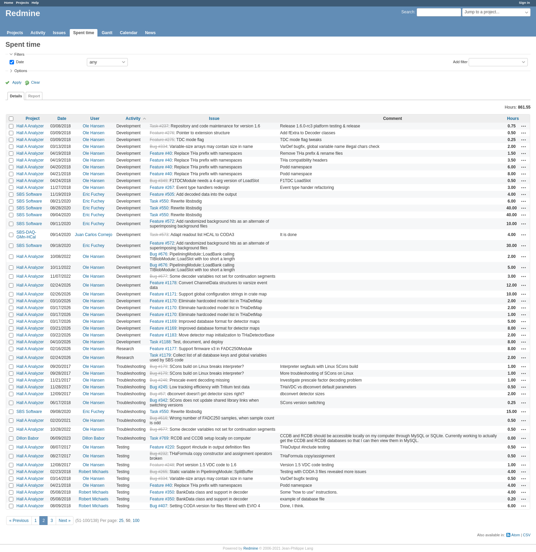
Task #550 (159, 201)
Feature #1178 (163, 282)
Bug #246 (158, 380)
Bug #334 (158, 146)
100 (136, 520)
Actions (523, 126)
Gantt (107, 32)
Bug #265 (158, 471)
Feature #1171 (163, 294)
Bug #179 (158, 366)
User (94, 118)
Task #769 (159, 438)
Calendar (128, 32)
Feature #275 (162, 139)
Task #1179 (160, 355)
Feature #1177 (163, 348)
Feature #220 (162, 447)
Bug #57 (157, 393)
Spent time (83, 32)
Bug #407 (158, 505)
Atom (515, 535)
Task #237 (159, 126)
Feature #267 (162, 187)
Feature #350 (162, 492)
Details (16, 96)
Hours (513, 118)
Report (34, 96)
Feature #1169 (163, 321)
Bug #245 (158, 387)
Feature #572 (162, 221)
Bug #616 (158, 418)
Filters (19, 54)
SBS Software (29, 194)
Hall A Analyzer (30, 126)
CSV (527, 535)
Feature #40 (161, 153)
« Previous (19, 520)
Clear (35, 82)
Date (19, 61)
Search (407, 12)
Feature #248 (162, 465)
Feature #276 (162, 132)
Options (20, 71)
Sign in (524, 2)
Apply (17, 82)
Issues (59, 32)
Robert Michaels (93, 471)
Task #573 (159, 234)
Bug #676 (158, 254)
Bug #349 (158, 180)
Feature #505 (162, 194)
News (150, 32)
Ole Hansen (93, 126)
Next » (65, 520)
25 (121, 520)
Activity (37, 32)
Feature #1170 (163, 301)
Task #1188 (160, 342)
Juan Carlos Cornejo (93, 234)
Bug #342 (158, 400)
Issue (214, 118)
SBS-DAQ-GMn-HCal (26, 234)
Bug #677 (158, 276)
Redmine (250, 548)
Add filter (460, 61)
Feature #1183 (163, 335)
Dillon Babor (27, 438)
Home (8, 2)
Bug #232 (158, 453)
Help (35, 2)
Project (33, 118)
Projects (22, 2)
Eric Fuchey (93, 194)
